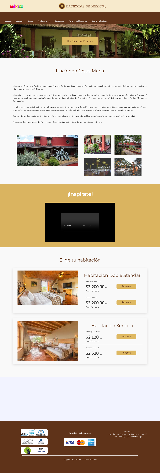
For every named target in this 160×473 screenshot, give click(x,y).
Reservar (127, 286)
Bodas (31, 21)
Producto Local (44, 21)
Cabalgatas (60, 21)
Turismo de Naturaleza (78, 21)
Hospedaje (8, 21)
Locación (20, 21)
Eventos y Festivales (101, 21)
